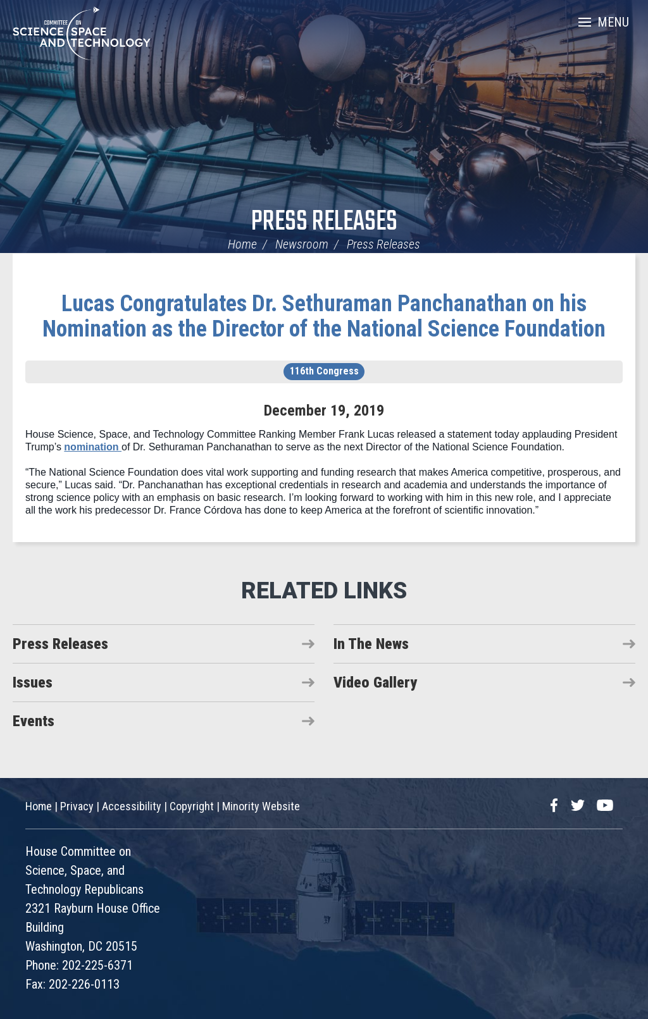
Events (33, 721)
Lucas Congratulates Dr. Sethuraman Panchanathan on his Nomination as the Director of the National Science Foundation (324, 316)
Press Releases (324, 222)
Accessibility (131, 806)
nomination (93, 447)
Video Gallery (375, 682)
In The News (371, 644)
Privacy (77, 806)
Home (242, 244)
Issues (33, 682)
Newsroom (301, 244)
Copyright (192, 806)
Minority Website (261, 806)
